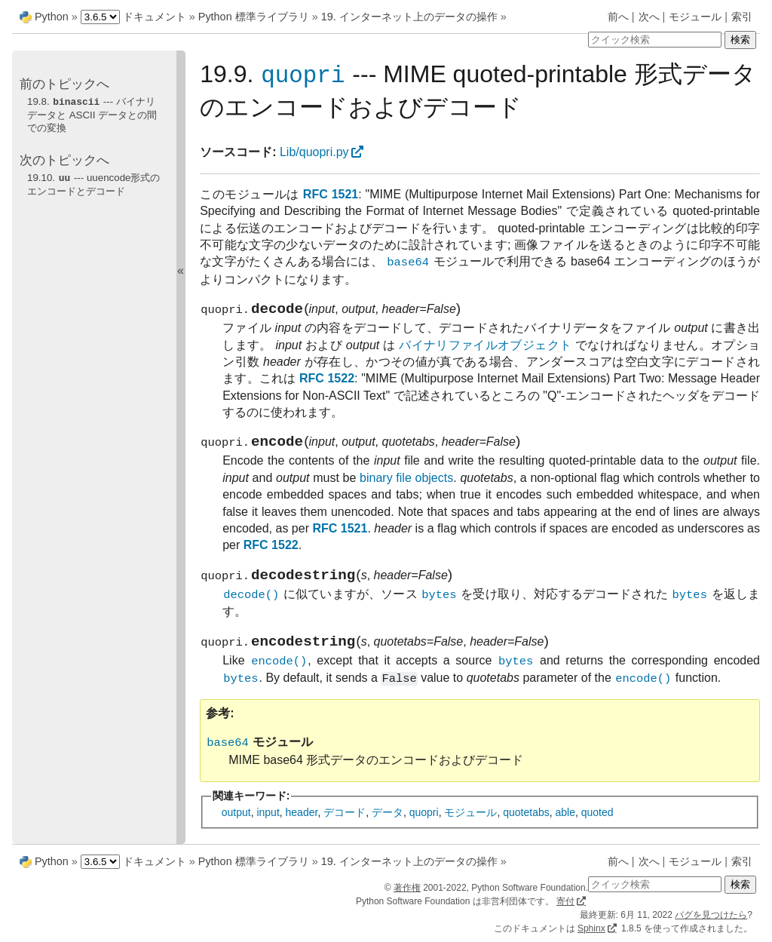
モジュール (695, 17)
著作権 (407, 887)
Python (52, 17)
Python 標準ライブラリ (253, 17)
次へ (649, 17)
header (302, 827)
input (267, 827)
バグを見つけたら (711, 915)
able (564, 827)
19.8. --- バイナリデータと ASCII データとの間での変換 (92, 114)
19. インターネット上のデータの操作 (409, 17)
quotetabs (526, 827)
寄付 (565, 901)
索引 (741, 17)
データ (387, 827)
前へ (618, 17)
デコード (344, 827)
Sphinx (591, 928)
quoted (597, 827)
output (236, 827)
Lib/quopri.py (314, 152)
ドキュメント (154, 17)
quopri (424, 827)
